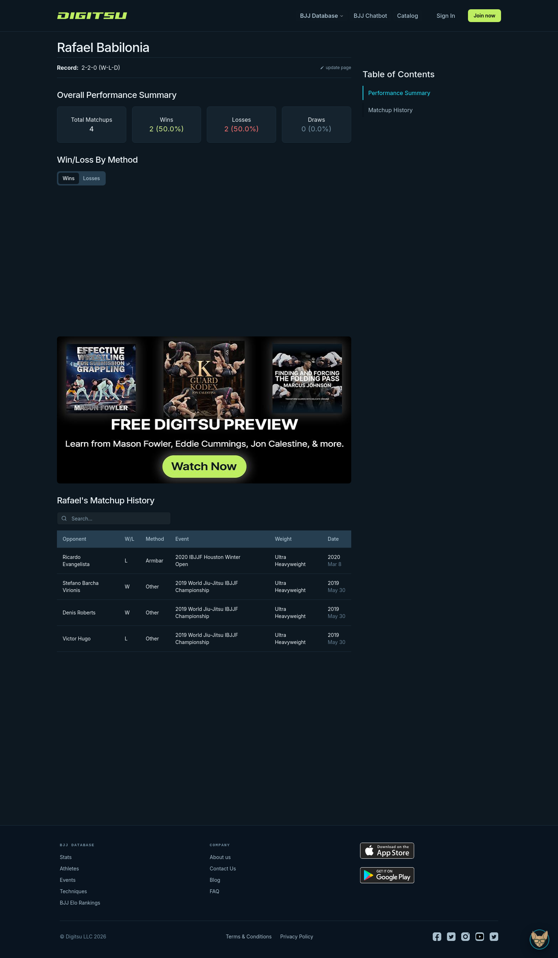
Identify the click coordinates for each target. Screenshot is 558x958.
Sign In (446, 15)
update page (335, 67)
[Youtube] (479, 936)
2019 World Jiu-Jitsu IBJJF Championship (206, 586)
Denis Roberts (79, 612)
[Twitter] (451, 936)
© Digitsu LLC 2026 (83, 936)
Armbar (152, 560)
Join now (484, 15)
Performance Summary (399, 92)
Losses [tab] (91, 178)
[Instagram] (465, 936)
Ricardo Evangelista (76, 560)
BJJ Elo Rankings (80, 903)
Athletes (69, 868)
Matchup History (390, 110)
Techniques (73, 891)
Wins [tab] (69, 178)
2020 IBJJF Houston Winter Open (208, 560)
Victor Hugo (77, 638)
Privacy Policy (296, 936)
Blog (215, 880)
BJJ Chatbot (370, 15)
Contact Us (223, 868)
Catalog (407, 15)
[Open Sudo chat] (539, 939)
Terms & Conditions (249, 936)
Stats (66, 857)
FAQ (214, 891)
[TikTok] (494, 936)
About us (220, 857)
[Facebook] (437, 936)
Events (67, 880)
